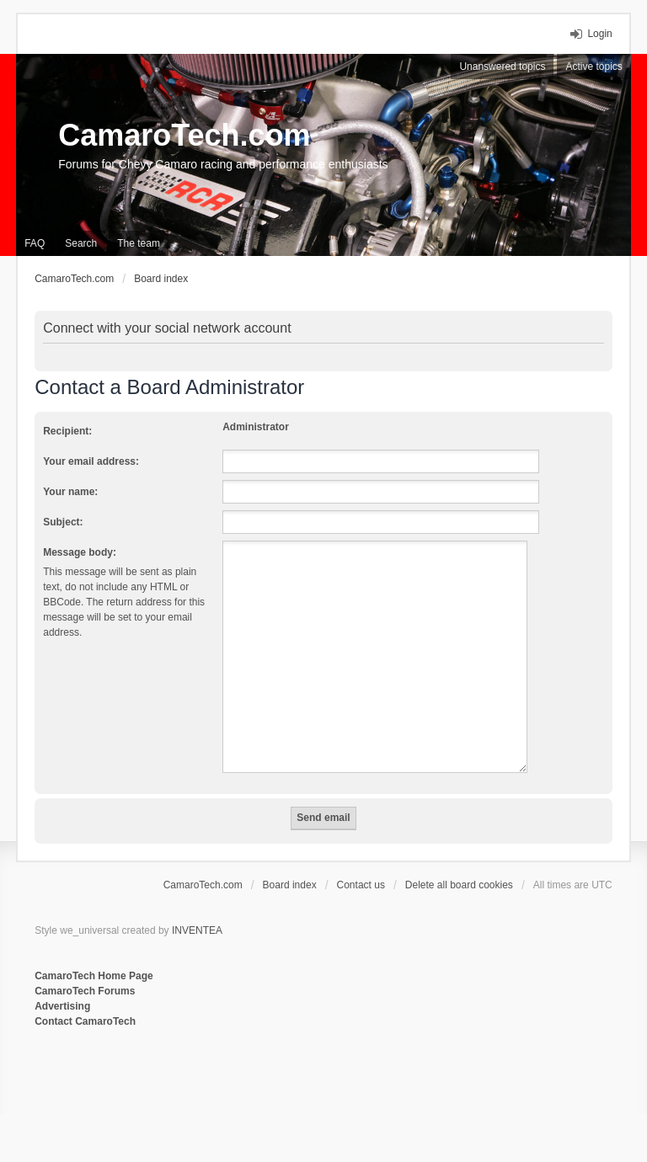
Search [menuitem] (81, 243)
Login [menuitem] (599, 34)
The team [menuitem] (138, 243)
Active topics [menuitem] (593, 66)
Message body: (79, 552)
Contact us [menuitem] (361, 885)
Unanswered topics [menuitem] (502, 66)
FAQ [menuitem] (34, 243)
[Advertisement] (240, 1084)
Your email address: (91, 461)
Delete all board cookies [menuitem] (459, 885)
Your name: (70, 492)
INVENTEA (197, 930)
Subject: (63, 522)
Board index (290, 885)
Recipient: (67, 431)
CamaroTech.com (184, 135)
